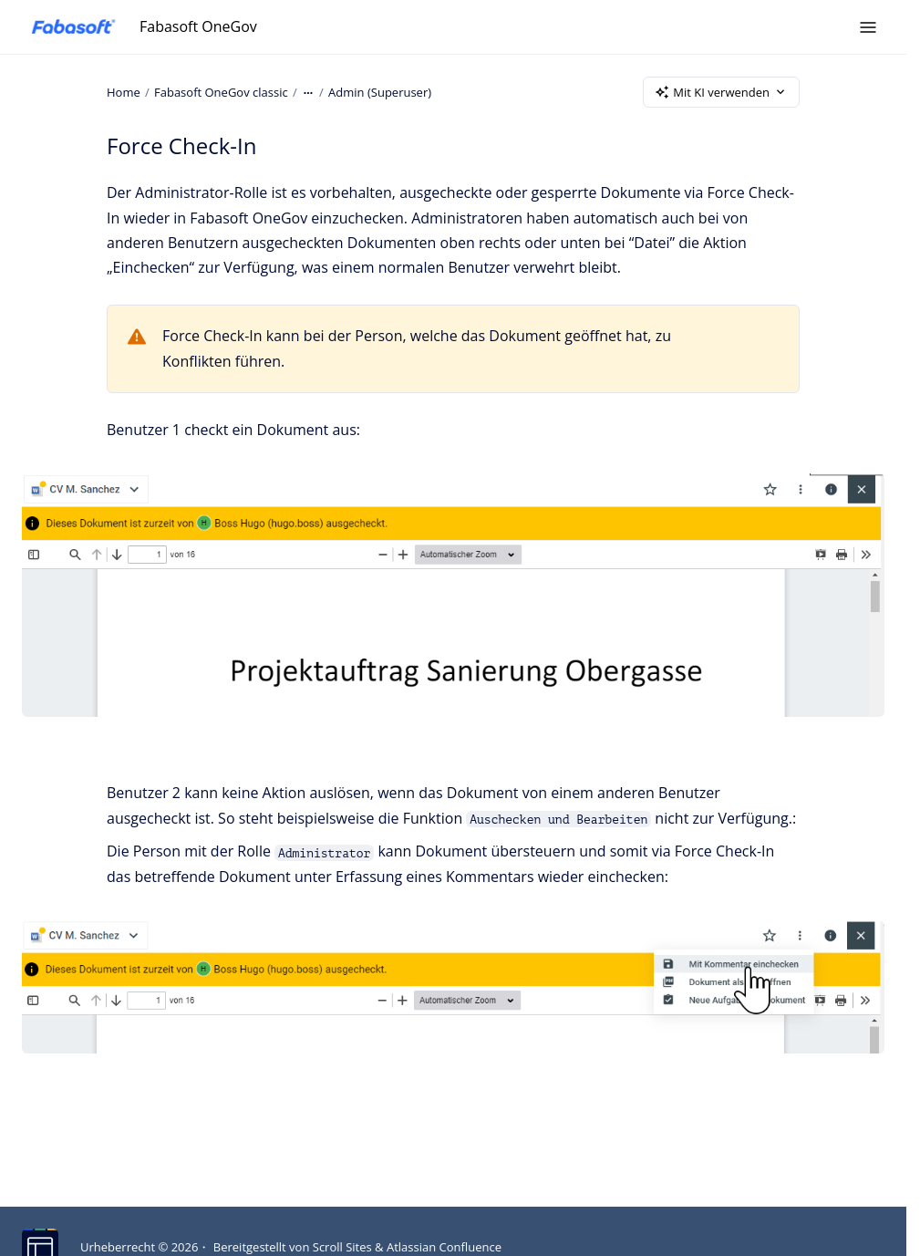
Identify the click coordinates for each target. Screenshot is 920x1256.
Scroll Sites (342, 1247)
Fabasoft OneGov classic (221, 91)
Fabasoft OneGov (198, 26)
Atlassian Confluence (444, 1247)
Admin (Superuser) (379, 91)
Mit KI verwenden (721, 92)
